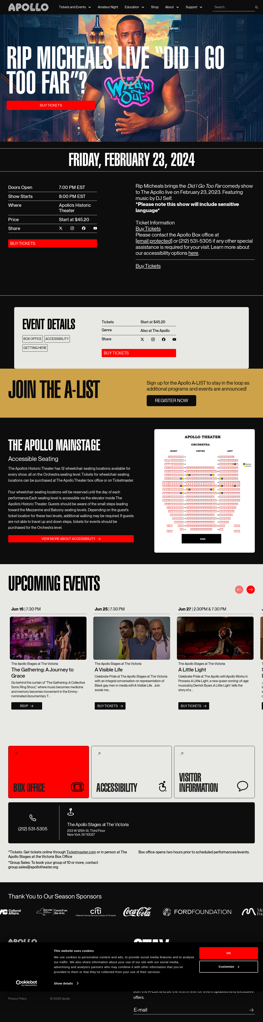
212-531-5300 (102, 960)
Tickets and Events (72, 7)
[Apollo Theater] (28, 7)
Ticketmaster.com (81, 852)
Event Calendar (19, 960)
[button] (239, 590)
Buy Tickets (148, 228)
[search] (233, 7)
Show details (63, 1014)
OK (228, 983)
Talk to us (98, 965)
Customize (229, 997)
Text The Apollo (103, 969)
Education (132, 7)
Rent (53, 965)
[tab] (48, 772)
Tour (53, 960)
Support (191, 7)
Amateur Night (108, 7)
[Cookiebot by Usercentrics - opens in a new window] (27, 1014)
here (193, 253)
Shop (155, 7)
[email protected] (154, 241)
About (169, 7)
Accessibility (59, 969)
